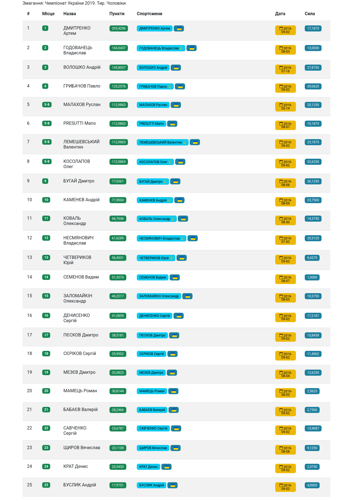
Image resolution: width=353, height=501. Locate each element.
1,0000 (312, 277)
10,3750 (313, 296)
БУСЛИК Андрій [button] (151, 485)
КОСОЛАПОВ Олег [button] (155, 162)
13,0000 (313, 48)
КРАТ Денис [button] (148, 467)
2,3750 (312, 467)
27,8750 (313, 68)
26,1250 (313, 181)
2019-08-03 (285, 50)
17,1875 (313, 28)
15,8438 (313, 335)
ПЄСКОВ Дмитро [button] (152, 335)
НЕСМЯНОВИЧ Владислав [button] (161, 238)
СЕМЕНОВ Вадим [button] (152, 277)
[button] (179, 28)
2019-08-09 (285, 201)
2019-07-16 (285, 69)
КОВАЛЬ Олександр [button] (156, 219)
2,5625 (312, 391)
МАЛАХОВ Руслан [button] (153, 105)
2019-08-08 (285, 450)
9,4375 (312, 258)
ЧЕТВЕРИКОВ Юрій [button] (156, 258)
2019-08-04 (285, 374)
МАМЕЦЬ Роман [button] (152, 391)
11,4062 (313, 354)
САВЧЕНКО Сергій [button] (153, 428)
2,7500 (312, 410)
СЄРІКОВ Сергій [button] (151, 354)
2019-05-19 (285, 106)
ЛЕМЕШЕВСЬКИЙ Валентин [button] (162, 142)
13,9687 (313, 428)
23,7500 (313, 200)
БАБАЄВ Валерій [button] (152, 410)
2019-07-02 (285, 240)
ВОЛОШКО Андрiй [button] (153, 68)
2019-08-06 (285, 183)
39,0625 (313, 86)
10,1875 (313, 124)
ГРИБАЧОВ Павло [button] (155, 86)
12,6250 (313, 373)
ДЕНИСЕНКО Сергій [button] (154, 316)
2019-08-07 (285, 125)
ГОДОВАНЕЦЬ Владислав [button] (161, 48)
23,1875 (313, 142)
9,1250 (312, 448)
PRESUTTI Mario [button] (151, 124)
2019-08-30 (285, 220)
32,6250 (313, 162)
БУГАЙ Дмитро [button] (153, 182)
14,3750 (313, 219)
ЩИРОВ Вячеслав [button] (153, 448)
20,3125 (313, 238)
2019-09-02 (285, 30)
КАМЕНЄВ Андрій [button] (155, 200)
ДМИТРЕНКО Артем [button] (154, 28)
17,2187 (313, 316)
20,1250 (313, 105)
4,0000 (312, 485)
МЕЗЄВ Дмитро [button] (151, 373)
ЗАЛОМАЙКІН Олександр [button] (159, 296)
